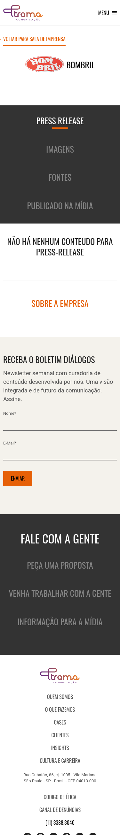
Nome (9, 413)
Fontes (60, 177)
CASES (60, 722)
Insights (60, 747)
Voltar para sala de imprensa (34, 39)
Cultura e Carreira (60, 760)
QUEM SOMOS (60, 696)
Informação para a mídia (60, 621)
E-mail (9, 443)
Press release (60, 120)
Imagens (60, 149)
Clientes (59, 735)
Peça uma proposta (60, 565)
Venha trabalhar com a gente (60, 593)
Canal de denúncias (60, 809)
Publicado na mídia (60, 205)
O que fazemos (60, 709)
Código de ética (60, 797)
